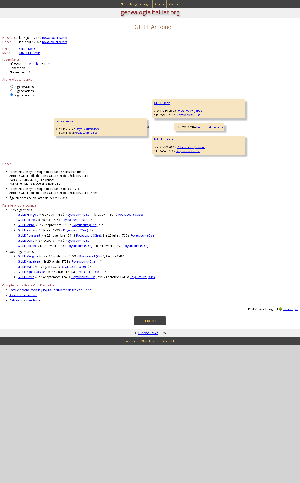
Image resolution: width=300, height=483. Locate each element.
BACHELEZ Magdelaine (168, 165)
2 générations (24, 95)
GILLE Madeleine (29, 399)
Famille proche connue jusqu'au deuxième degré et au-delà (50, 428)
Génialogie (290, 447)
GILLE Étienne (162, 115)
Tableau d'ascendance (24, 438)
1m (48, 64)
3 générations (24, 91)
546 (30, 64)
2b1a (38, 64)
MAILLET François (239, 203)
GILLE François (28, 352)
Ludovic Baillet (148, 471)
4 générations (24, 87)
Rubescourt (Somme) (123, 197)
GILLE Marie (26, 404)
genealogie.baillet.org (150, 12)
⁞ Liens (159, 4)
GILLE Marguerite (30, 394)
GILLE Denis (27, 49)
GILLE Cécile (26, 415)
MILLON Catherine (240, 128)
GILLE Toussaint (29, 373)
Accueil (130, 479)
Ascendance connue (23, 433)
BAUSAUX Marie (164, 265)
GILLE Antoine (13, 190)
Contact (174, 4)
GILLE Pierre (26, 358)
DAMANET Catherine (241, 228)
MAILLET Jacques (164, 215)
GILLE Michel (26, 363)
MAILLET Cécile (29, 53)
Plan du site (149, 479)
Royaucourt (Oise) (54, 38)
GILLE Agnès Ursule (31, 410)
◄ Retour (150, 459)
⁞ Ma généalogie (139, 4)
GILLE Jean (25, 368)
